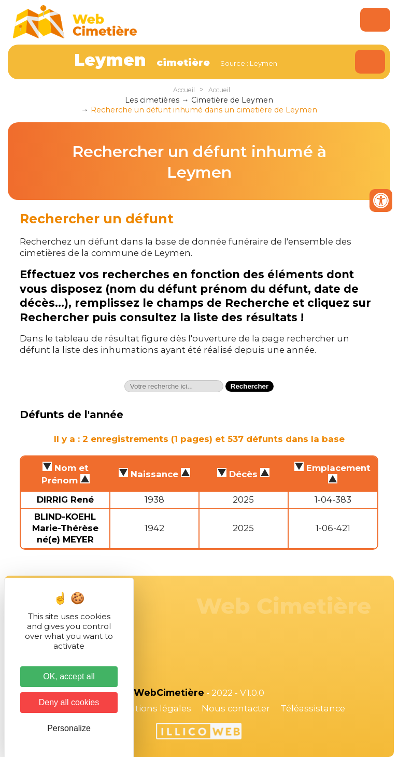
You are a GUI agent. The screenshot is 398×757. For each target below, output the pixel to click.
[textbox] (173, 386)
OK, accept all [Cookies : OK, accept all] (69, 676)
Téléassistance (312, 708)
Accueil (184, 90)
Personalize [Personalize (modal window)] (69, 728)
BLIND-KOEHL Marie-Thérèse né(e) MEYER (65, 528)
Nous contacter (236, 708)
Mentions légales (153, 708)
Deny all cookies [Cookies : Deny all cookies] (69, 702)
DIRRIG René (65, 499)
